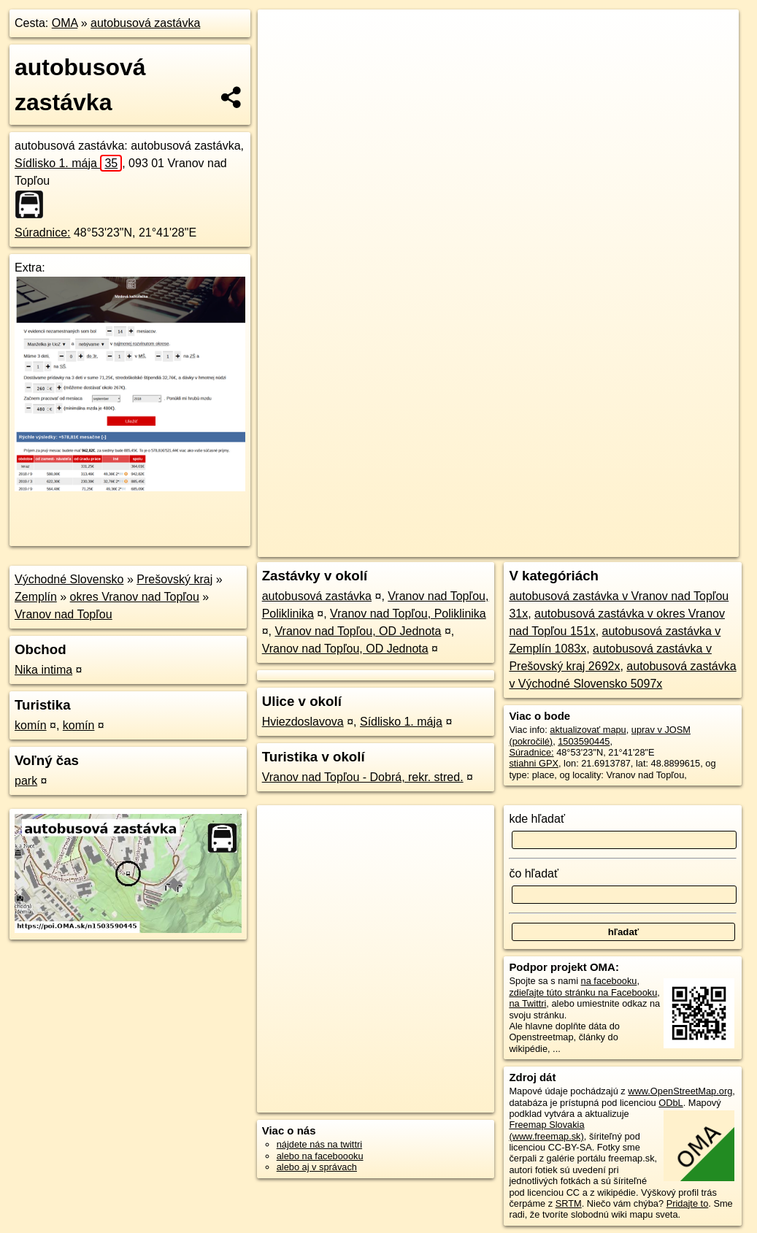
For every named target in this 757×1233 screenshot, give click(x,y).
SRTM (569, 1203)
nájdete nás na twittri (319, 1144)
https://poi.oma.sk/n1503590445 (673, 523)
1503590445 (584, 741)
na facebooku (609, 980)
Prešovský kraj (174, 579)
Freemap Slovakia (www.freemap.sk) (546, 1130)
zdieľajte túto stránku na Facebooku (583, 992)
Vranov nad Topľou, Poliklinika (408, 613)
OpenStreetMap (487, 523)
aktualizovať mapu (588, 729)
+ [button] (283, 34)
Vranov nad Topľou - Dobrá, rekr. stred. (363, 777)
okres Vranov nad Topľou (134, 597)
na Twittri (527, 1003)
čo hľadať (533, 873)
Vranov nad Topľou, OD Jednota (357, 631)
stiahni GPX (533, 763)
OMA (65, 23)
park (26, 781)
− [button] (283, 57)
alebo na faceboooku (320, 1156)
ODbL (670, 1102)
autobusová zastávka (145, 23)
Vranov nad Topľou (63, 614)
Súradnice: (43, 232)
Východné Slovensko (69, 579)
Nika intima (43, 670)
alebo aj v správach (317, 1166)
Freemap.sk (563, 523)
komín (31, 725)
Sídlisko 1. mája (68, 163)
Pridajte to (687, 1203)
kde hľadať (537, 819)
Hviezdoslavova (303, 721)
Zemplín (36, 597)
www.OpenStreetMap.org (680, 1091)
